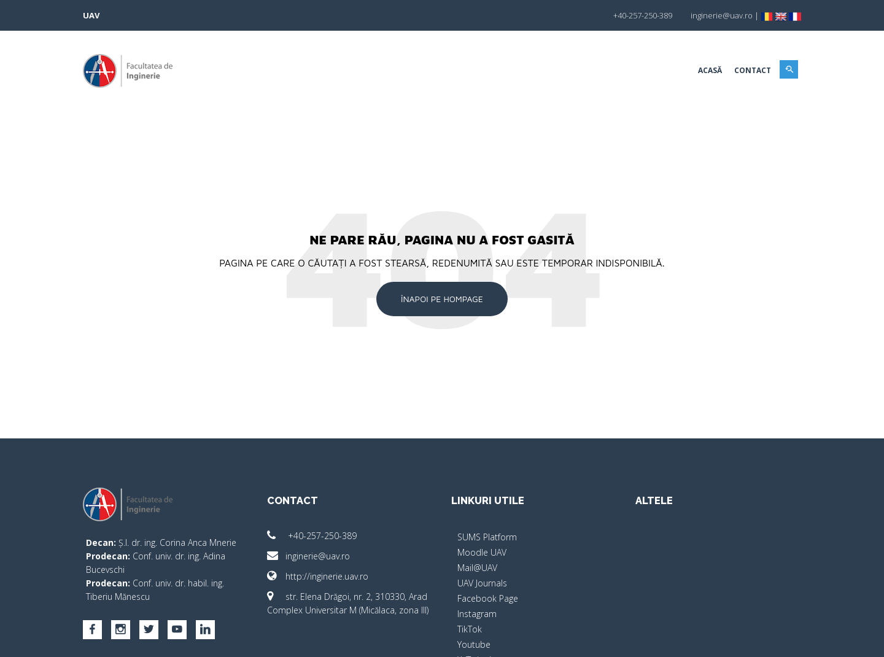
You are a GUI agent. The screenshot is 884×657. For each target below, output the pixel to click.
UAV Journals (482, 583)
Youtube (473, 644)
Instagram (477, 614)
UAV (91, 15)
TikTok (469, 629)
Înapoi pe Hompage (442, 299)
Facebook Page (487, 598)
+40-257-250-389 (312, 536)
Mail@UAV (477, 567)
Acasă (710, 70)
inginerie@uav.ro (308, 556)
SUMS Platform (487, 537)
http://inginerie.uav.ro (317, 576)
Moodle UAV (481, 552)
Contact (752, 70)
